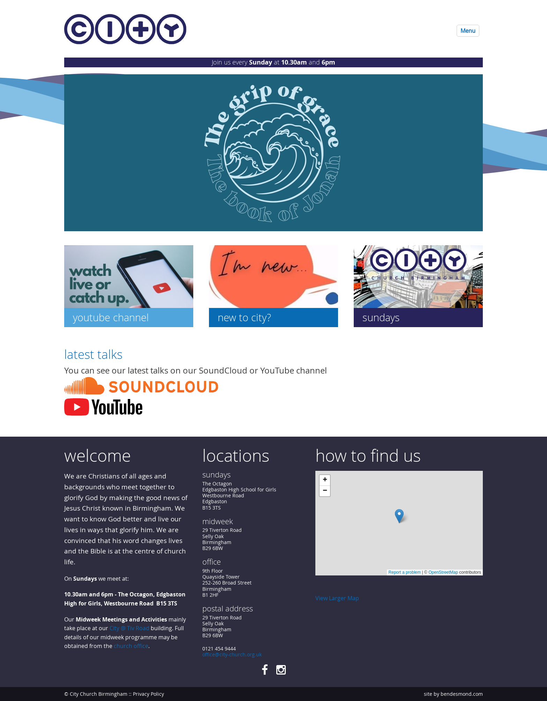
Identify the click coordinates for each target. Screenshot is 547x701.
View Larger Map (337, 598)
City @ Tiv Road (129, 628)
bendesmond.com (462, 694)
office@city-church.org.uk (232, 654)
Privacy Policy (148, 694)
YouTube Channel (111, 317)
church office (131, 646)
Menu (467, 31)
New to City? (244, 317)
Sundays (381, 317)
